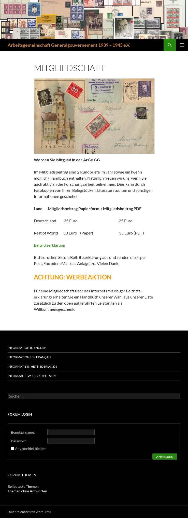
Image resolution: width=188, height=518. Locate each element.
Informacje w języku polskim (32, 376)
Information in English (27, 348)
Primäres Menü (182, 45)
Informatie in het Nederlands (32, 366)
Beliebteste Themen (23, 486)
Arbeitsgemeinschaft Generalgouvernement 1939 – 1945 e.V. (69, 45)
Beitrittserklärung (49, 245)
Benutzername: (23, 432)
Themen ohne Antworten (27, 491)
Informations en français (29, 357)
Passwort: (19, 441)
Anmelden (164, 457)
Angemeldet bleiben (31, 448)
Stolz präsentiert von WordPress (29, 512)
